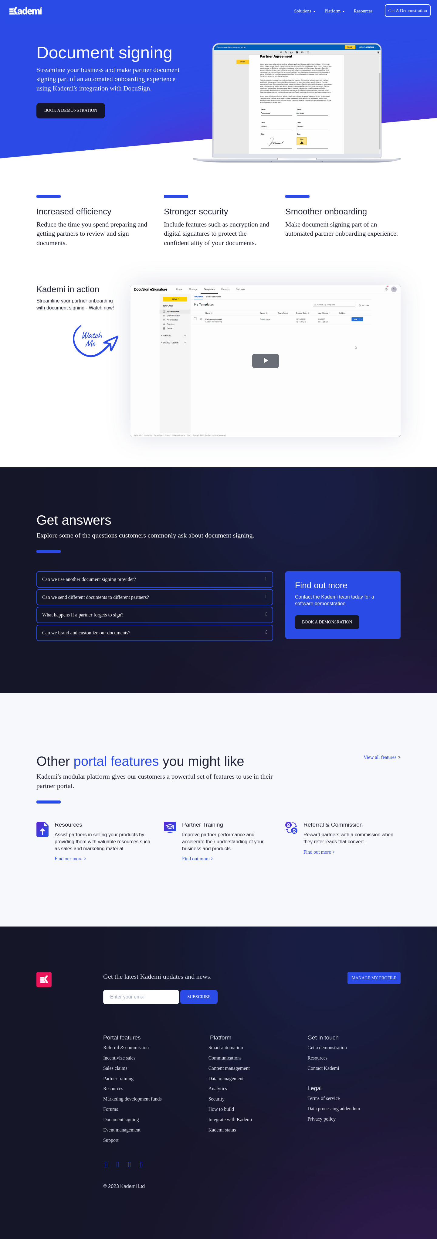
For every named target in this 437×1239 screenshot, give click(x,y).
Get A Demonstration (407, 10)
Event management (122, 1129)
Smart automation (225, 1047)
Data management (226, 1078)
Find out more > (198, 858)
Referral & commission (126, 1047)
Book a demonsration (327, 622)
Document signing (121, 1119)
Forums (110, 1109)
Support (111, 1140)
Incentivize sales (119, 1057)
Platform (335, 11)
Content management (229, 1068)
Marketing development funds (132, 1098)
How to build (221, 1109)
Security (216, 1098)
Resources (363, 11)
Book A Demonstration (70, 110)
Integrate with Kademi (230, 1119)
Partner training (118, 1078)
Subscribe (198, 997)
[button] (143, 579)
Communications (225, 1057)
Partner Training (202, 824)
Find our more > (70, 858)
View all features (380, 757)
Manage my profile (374, 978)
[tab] (154, 579)
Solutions (304, 11)
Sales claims (115, 1068)
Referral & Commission (333, 824)
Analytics (217, 1088)
